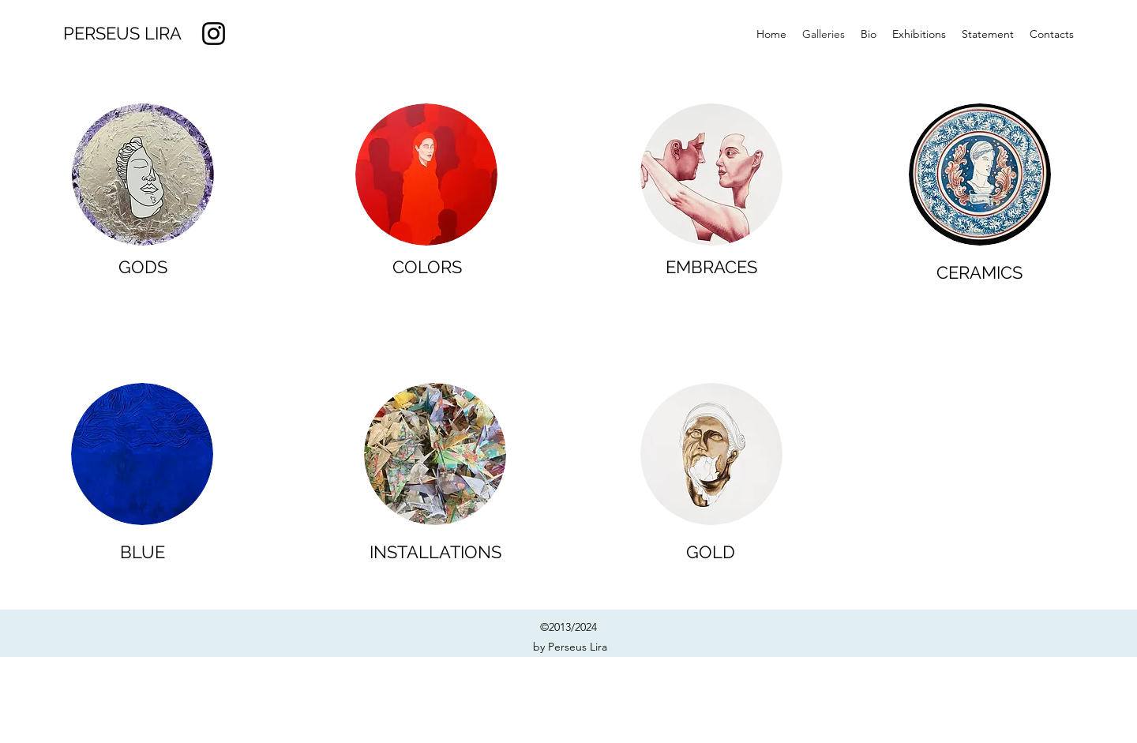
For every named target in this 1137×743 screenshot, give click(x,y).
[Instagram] (213, 33)
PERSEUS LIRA (122, 33)
